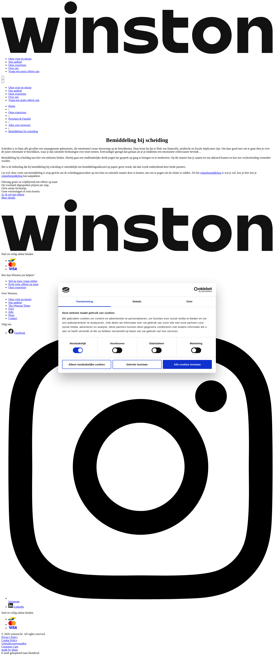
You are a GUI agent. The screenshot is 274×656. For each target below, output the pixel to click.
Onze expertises (17, 65)
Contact (12, 318)
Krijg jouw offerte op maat (23, 284)
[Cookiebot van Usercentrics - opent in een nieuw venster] (196, 289)
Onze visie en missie (20, 58)
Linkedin (19, 606)
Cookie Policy (9, 640)
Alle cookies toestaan (187, 364)
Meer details (8, 197)
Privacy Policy (9, 637)
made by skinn (9, 649)
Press (11, 315)
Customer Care (9, 646)
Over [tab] (189, 301)
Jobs (10, 311)
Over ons (13, 68)
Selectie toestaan (137, 364)
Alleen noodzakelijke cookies (86, 364)
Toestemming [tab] (84, 301)
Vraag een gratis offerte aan (23, 71)
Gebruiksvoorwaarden (13, 643)
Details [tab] (137, 301)
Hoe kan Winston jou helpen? (17, 275)
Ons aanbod (15, 61)
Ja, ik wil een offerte (12, 194)
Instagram (14, 601)
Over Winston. (9, 293)
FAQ (11, 308)
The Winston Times (19, 305)
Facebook (19, 332)
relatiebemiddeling (210, 172)
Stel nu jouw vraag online (22, 281)
